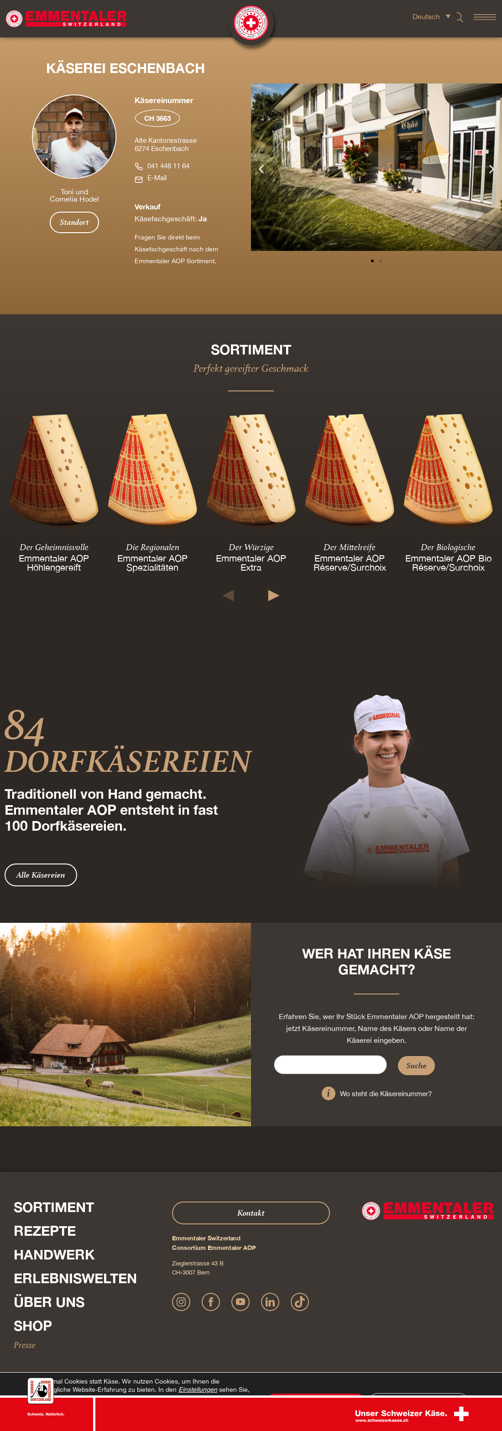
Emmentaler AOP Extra (251, 562)
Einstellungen (197, 1389)
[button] (261, 169)
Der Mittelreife (350, 546)
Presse (25, 1344)
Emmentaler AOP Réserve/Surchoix (350, 562)
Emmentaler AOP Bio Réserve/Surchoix (448, 562)
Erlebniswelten (75, 1278)
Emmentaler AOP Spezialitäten (152, 562)
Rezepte (45, 1231)
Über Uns (49, 1302)
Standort (74, 222)
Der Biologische (448, 546)
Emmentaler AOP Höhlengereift (54, 562)
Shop (33, 1325)
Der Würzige (251, 546)
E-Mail (157, 178)
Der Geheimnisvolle (54, 546)
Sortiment (54, 1207)
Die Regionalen (152, 546)
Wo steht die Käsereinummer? (386, 1094)
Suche (416, 1065)
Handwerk (54, 1254)
